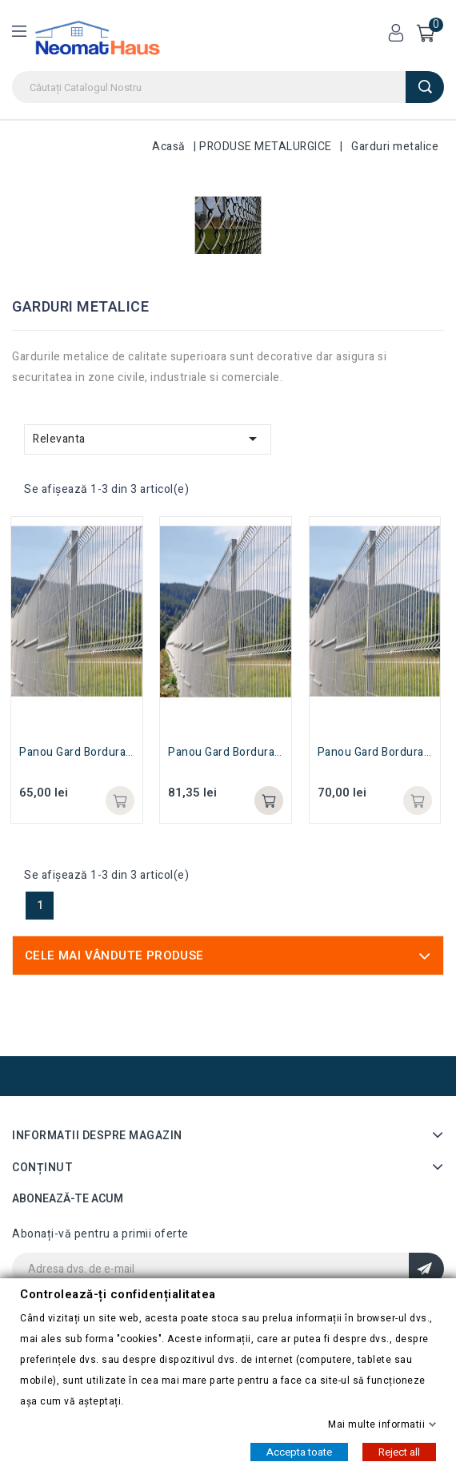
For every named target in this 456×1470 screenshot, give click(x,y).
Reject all (399, 1451)
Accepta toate (299, 1451)
